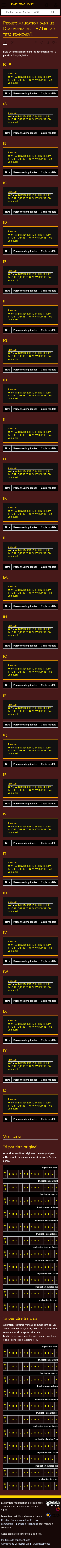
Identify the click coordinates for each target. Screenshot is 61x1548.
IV (33, 79)
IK (44, 76)
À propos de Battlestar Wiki (16, 1543)
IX (39, 79)
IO (12, 79)
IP (15, 79)
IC (21, 76)
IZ (45, 79)
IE (28, 76)
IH (36, 76)
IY (42, 79)
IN (9, 79)
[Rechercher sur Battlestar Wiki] (30, 12)
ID (24, 76)
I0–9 (10, 76)
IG (33, 76)
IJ (41, 76)
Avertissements (41, 1543)
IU (29, 79)
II (39, 76)
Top (50, 79)
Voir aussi (13, 82)
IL (46, 76)
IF (30, 76)
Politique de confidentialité (15, 1539)
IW (36, 79)
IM (49, 76)
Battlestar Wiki (22, 4)
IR (21, 79)
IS (24, 79)
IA (15, 76)
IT (27, 79)
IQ (18, 79)
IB (18, 76)
